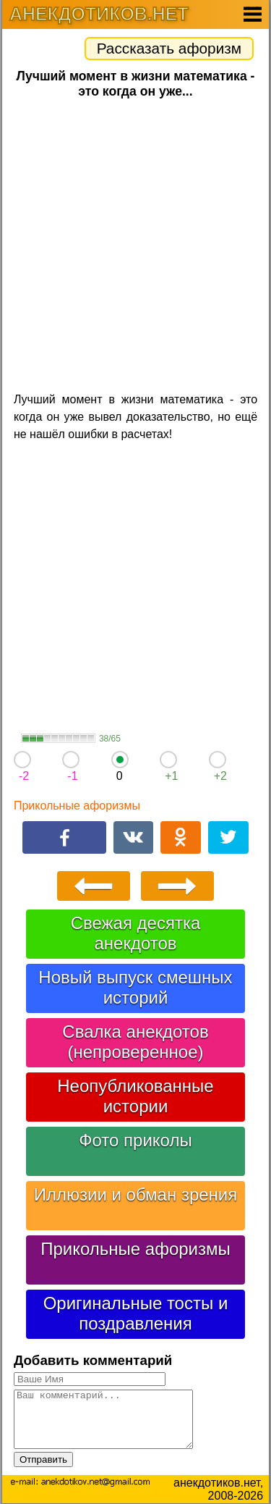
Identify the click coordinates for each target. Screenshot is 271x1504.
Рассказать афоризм (169, 48)
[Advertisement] (135, 243)
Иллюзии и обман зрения (136, 1194)
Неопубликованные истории (135, 1096)
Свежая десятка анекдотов (136, 933)
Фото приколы (135, 1140)
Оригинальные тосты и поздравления (135, 1313)
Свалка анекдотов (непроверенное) (135, 1042)
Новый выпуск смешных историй (135, 987)
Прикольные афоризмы (77, 805)
